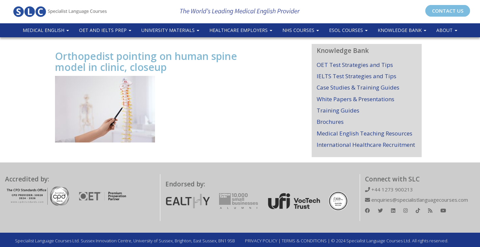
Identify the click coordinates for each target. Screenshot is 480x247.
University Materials (170, 30)
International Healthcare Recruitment (366, 144)
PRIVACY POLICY (261, 241)
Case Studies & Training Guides (358, 87)
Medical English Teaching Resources (364, 133)
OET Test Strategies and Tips (355, 65)
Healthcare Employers (240, 30)
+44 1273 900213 (389, 189)
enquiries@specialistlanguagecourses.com (416, 199)
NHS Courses (300, 30)
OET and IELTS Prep (105, 30)
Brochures (330, 121)
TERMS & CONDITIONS (304, 241)
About (446, 30)
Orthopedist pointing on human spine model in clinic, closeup (146, 61)
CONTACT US (447, 10)
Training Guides (338, 110)
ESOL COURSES (348, 30)
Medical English (46, 30)
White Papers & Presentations (355, 99)
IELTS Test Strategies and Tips (356, 76)
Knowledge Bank (402, 30)
